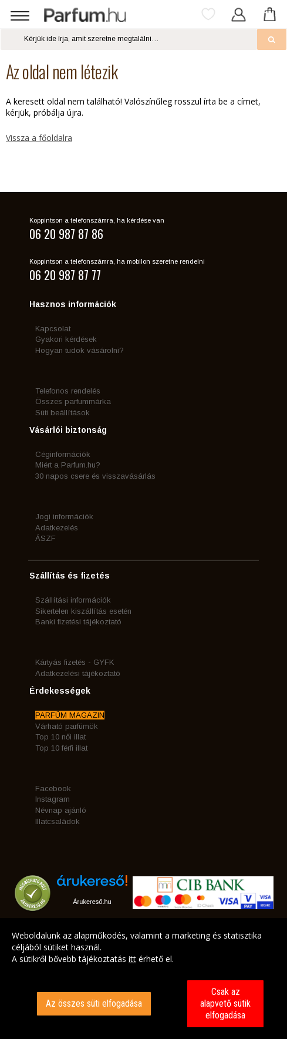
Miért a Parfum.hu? (67, 464)
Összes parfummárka (73, 401)
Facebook (53, 788)
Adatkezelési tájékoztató (77, 673)
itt (132, 958)
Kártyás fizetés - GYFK (74, 662)
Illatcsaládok (57, 821)
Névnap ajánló (60, 810)
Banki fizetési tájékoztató (78, 621)
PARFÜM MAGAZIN (69, 715)
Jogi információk (64, 516)
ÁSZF (45, 538)
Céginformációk (62, 454)
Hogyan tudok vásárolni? (79, 350)
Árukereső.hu (92, 901)
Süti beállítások (62, 412)
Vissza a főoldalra (39, 137)
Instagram (52, 799)
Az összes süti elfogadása (94, 1003)
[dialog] (143, 978)
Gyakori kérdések (66, 339)
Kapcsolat (52, 328)
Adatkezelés (56, 527)
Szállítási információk (73, 600)
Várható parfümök (66, 726)
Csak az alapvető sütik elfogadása (225, 1003)
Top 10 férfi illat (61, 748)
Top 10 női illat (60, 736)
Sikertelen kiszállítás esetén (83, 611)
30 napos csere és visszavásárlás (95, 476)
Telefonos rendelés (67, 390)
